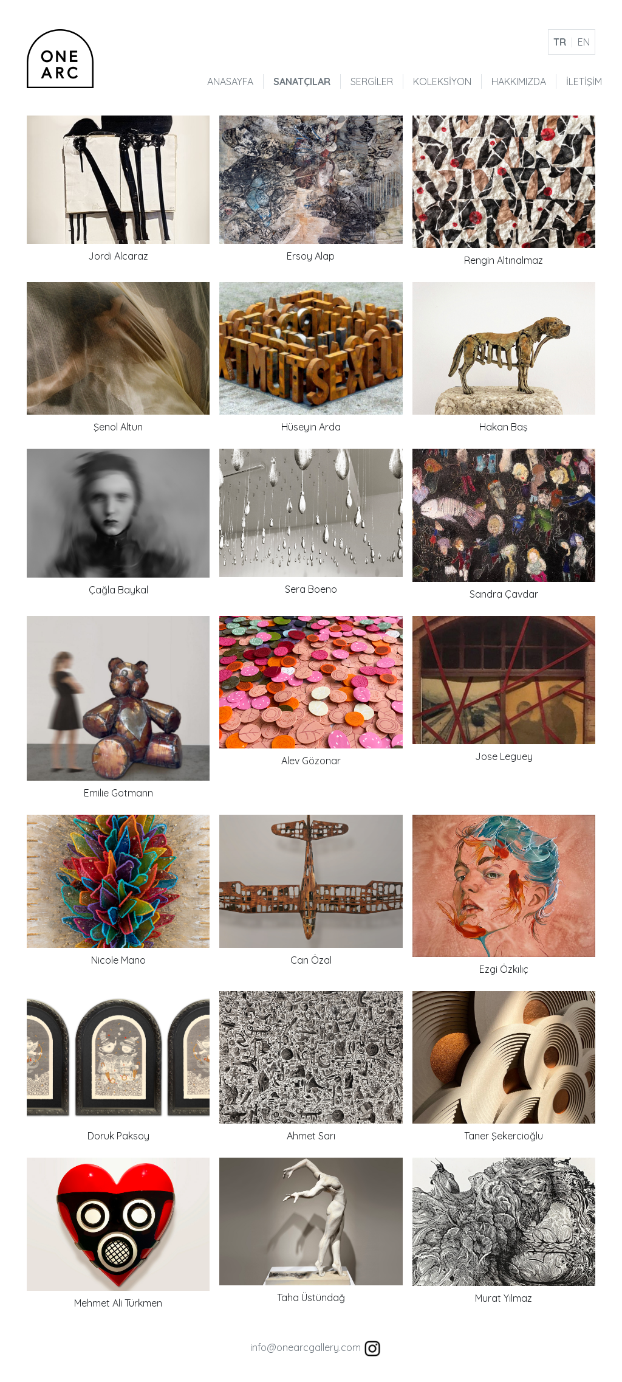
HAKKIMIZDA (518, 81)
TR (559, 42)
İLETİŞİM (584, 81)
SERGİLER (371, 81)
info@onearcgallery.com (305, 1347)
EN (584, 42)
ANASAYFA (230, 81)
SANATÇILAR (301, 81)
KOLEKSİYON (442, 81)
